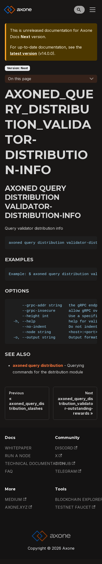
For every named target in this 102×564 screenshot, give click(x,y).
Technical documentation (35, 463)
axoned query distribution (38, 365)
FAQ (9, 471)
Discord (66, 448)
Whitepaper (18, 448)
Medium (15, 499)
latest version (23, 53)
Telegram (68, 471)
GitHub (65, 463)
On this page (19, 78)
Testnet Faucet (75, 507)
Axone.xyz (18, 507)
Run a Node (18, 455)
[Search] (79, 10)
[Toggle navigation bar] (92, 9)
